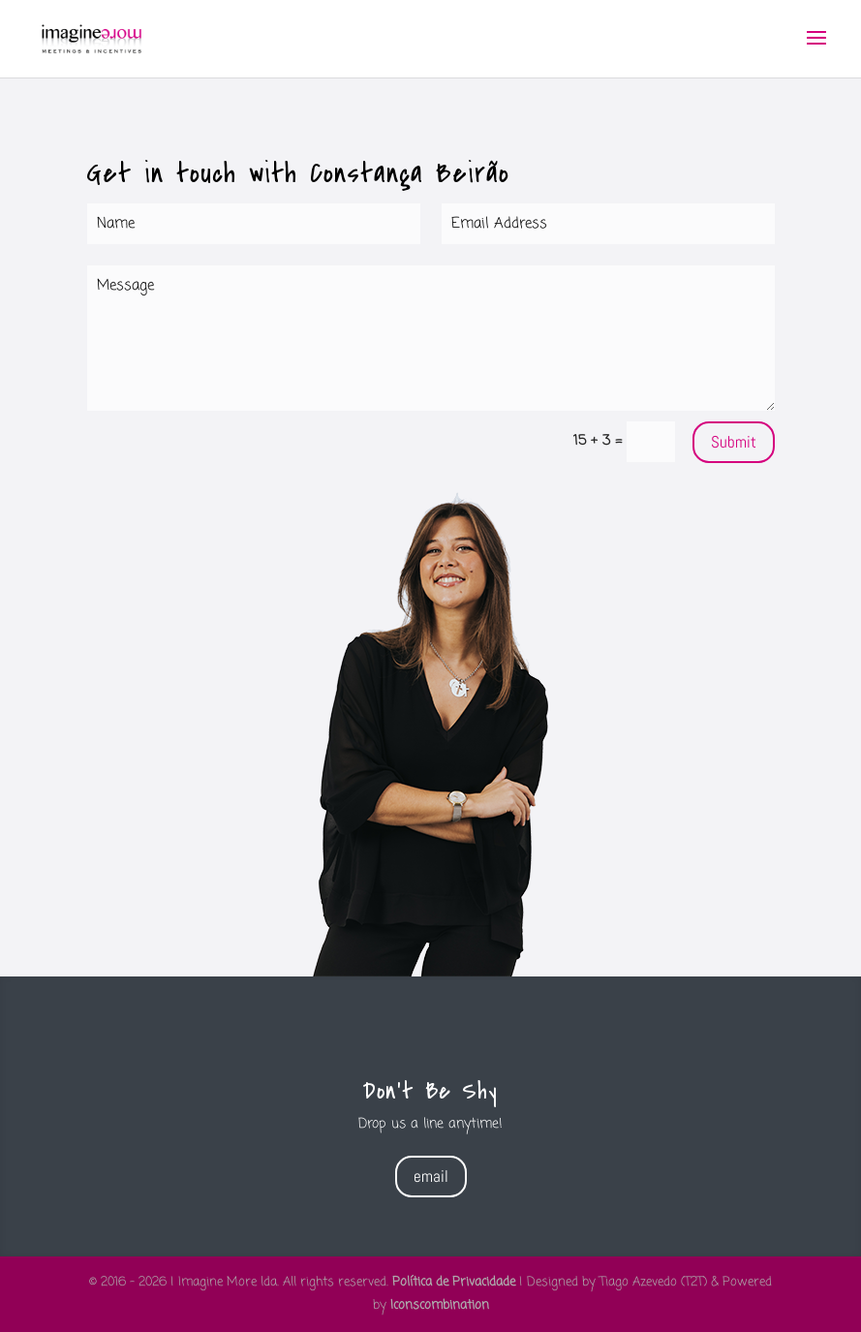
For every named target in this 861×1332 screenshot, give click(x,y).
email (431, 1176)
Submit (733, 441)
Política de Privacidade (453, 1282)
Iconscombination (439, 1305)
